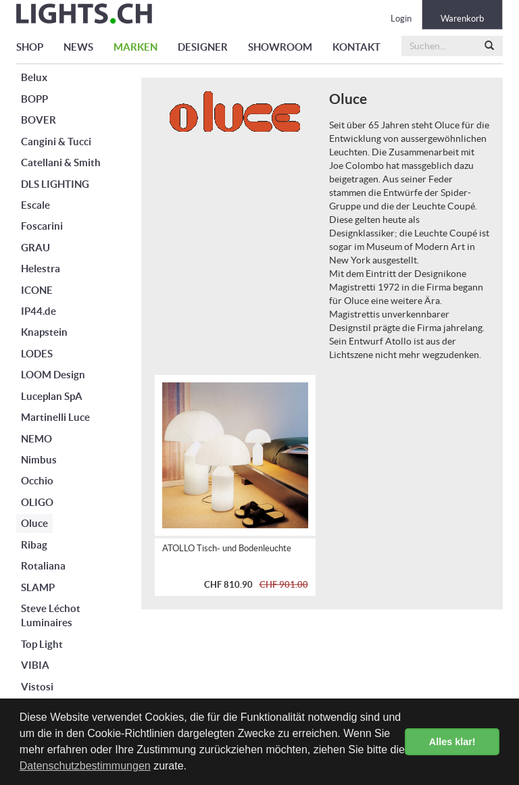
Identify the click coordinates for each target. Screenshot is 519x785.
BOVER (38, 120)
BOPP (34, 99)
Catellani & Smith (61, 162)
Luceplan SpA (51, 396)
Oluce (34, 523)
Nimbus (39, 459)
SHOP (29, 47)
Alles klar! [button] (452, 741)
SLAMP (38, 587)
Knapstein (44, 332)
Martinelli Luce (55, 417)
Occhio (37, 480)
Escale (35, 205)
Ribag (34, 545)
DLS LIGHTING (55, 184)
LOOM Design (53, 374)
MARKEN (135, 47)
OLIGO (37, 502)
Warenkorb (462, 19)
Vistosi (37, 686)
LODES (37, 353)
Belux (34, 77)
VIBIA (35, 665)
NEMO (36, 439)
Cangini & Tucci (56, 141)
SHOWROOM (280, 47)
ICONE (37, 290)
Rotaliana (43, 566)
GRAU (35, 247)
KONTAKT (356, 47)
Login (401, 19)
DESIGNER (203, 47)
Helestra (40, 268)
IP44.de (38, 311)
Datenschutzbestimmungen (85, 765)
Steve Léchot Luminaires (50, 615)
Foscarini (42, 226)
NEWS (78, 47)
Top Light (42, 644)
